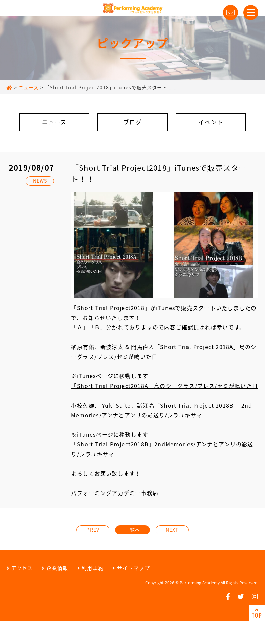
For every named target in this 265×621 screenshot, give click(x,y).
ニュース (54, 122)
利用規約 (90, 568)
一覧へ (132, 529)
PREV (93, 529)
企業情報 (55, 568)
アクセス (20, 568)
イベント (210, 122)
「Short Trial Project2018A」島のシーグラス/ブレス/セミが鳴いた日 (164, 386)
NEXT (172, 529)
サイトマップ (131, 568)
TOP (257, 613)
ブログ (132, 122)
